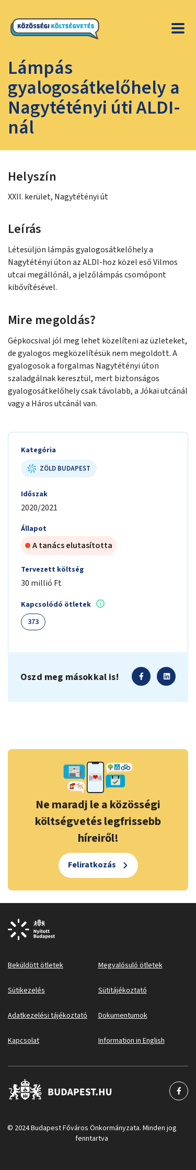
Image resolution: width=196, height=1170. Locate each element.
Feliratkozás (92, 865)
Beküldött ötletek (35, 965)
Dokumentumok (122, 1015)
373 (33, 622)
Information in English (131, 1040)
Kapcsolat (23, 1040)
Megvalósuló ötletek (130, 965)
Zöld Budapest (58, 468)
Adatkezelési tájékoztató (47, 1015)
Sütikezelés (26, 990)
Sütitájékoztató (122, 990)
